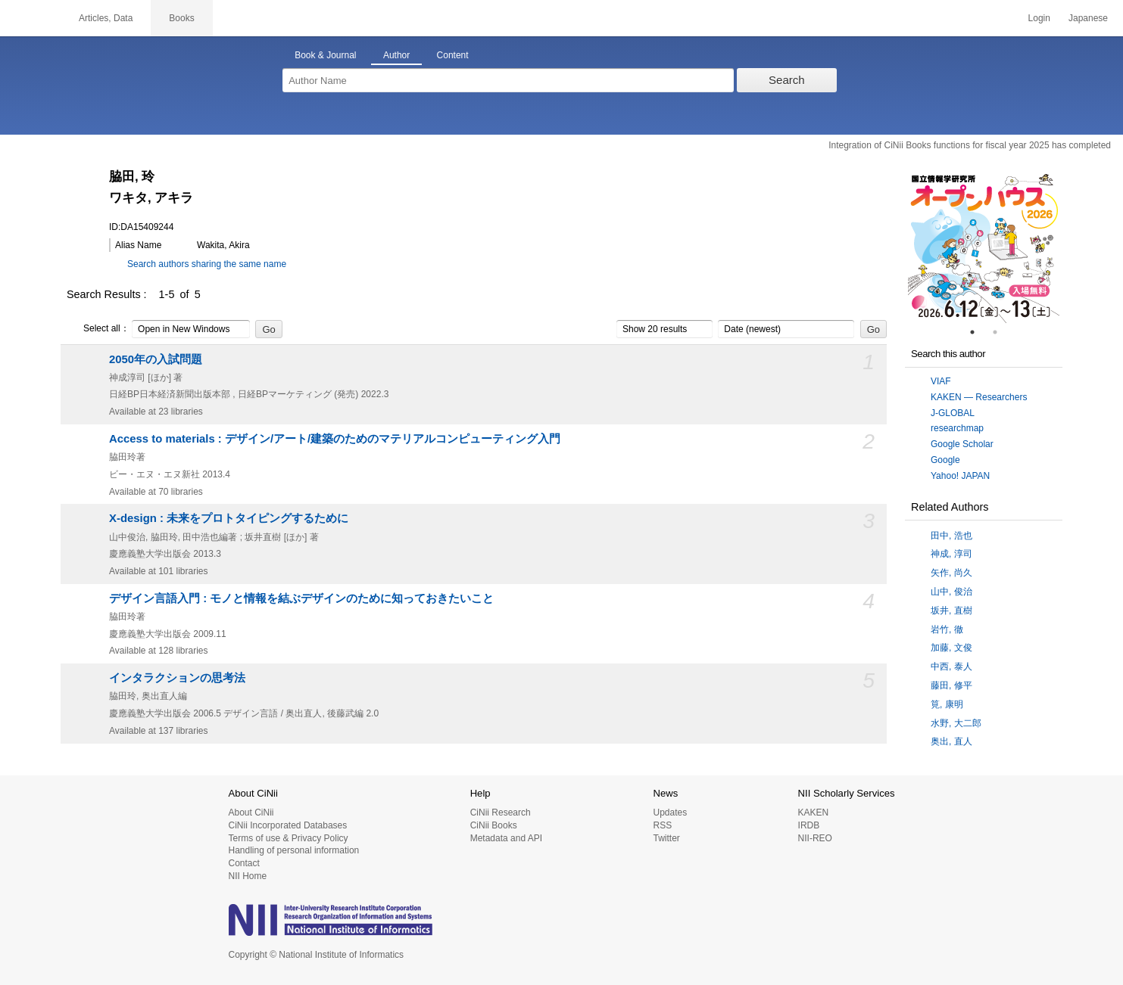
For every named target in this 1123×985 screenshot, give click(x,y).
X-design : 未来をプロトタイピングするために (228, 518)
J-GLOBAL (953, 413)
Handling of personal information (294, 850)
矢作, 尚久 (951, 572)
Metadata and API (506, 838)
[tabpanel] (983, 247)
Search (787, 79)
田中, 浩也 (951, 535)
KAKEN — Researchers (979, 397)
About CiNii (251, 812)
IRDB (809, 825)
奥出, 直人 (951, 741)
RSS (662, 825)
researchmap (957, 428)
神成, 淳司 (951, 553)
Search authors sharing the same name (206, 264)
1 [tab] (978, 332)
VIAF (941, 381)
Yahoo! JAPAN (960, 476)
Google (945, 460)
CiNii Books (493, 825)
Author (396, 55)
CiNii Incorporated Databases (288, 825)
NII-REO (815, 838)
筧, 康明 (947, 704)
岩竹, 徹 (947, 629)
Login (1039, 18)
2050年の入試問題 (155, 359)
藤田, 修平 (951, 685)
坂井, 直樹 (951, 610)
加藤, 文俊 (951, 647)
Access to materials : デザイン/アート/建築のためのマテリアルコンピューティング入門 (334, 439)
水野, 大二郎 (956, 723)
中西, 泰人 (951, 666)
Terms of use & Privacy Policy (288, 838)
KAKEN (813, 812)
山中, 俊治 (951, 591)
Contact (244, 863)
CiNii (30, 18)
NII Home (248, 876)
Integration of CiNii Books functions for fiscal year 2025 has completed (969, 145)
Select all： (98, 329)
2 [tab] (1001, 332)
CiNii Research (500, 812)
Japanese (1088, 18)
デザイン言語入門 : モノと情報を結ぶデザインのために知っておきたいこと (301, 598)
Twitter (666, 838)
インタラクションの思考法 (177, 678)
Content (453, 55)
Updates (670, 812)
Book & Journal (325, 55)
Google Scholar (962, 444)
